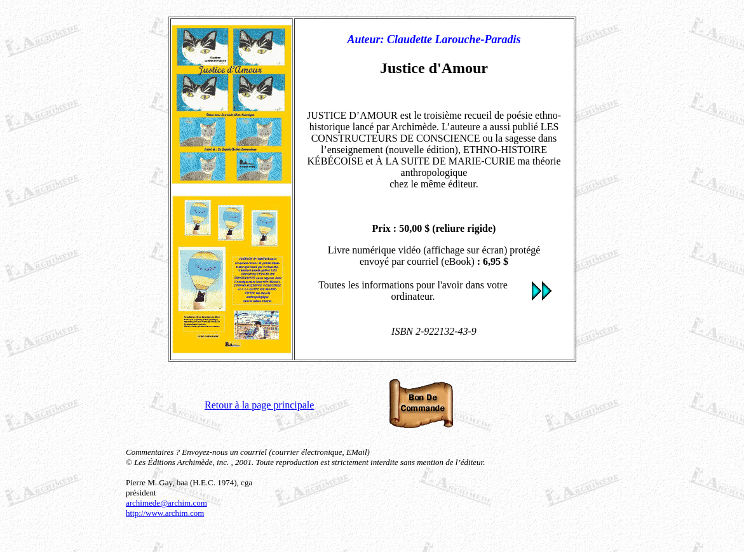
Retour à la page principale (259, 405)
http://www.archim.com (165, 513)
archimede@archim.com (166, 503)
